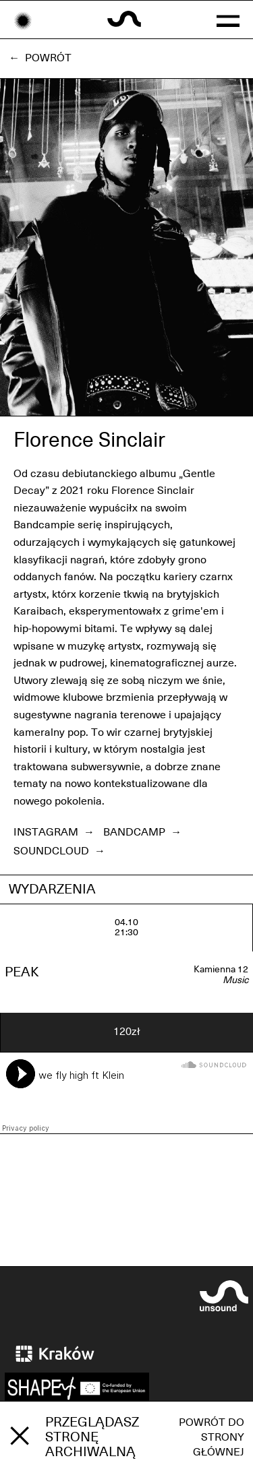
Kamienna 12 (221, 969)
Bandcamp (142, 832)
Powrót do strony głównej (211, 1437)
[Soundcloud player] (126, 1093)
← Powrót (40, 58)
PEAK (22, 972)
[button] (228, 19)
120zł (126, 1031)
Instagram (53, 832)
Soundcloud (59, 851)
